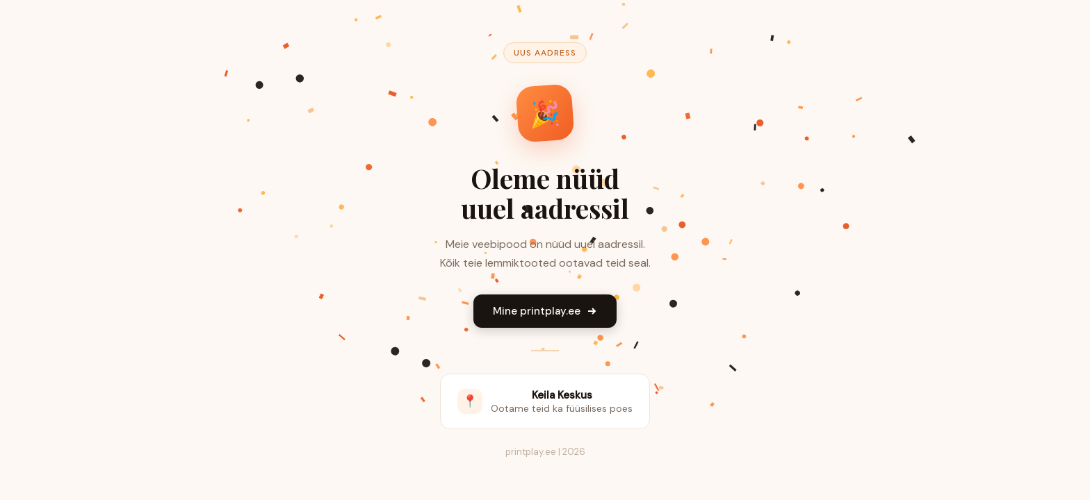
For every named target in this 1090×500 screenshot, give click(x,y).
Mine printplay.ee (545, 311)
